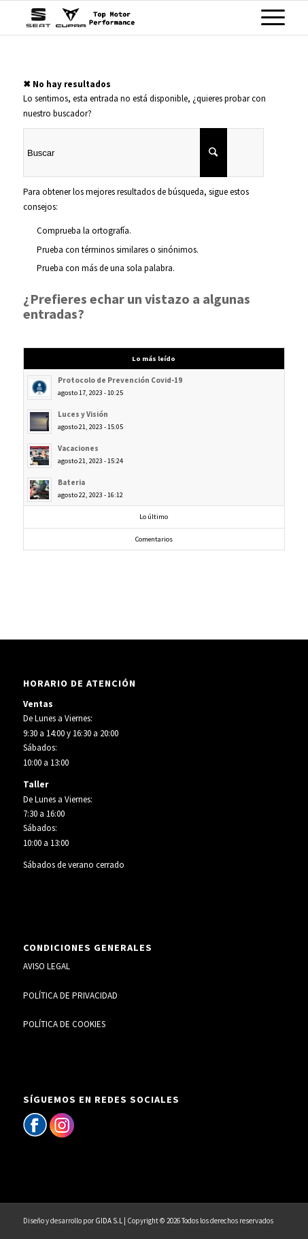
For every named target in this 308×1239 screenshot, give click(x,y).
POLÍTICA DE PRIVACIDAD (70, 995)
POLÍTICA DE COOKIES (64, 1024)
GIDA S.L (108, 1220)
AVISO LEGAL (46, 966)
